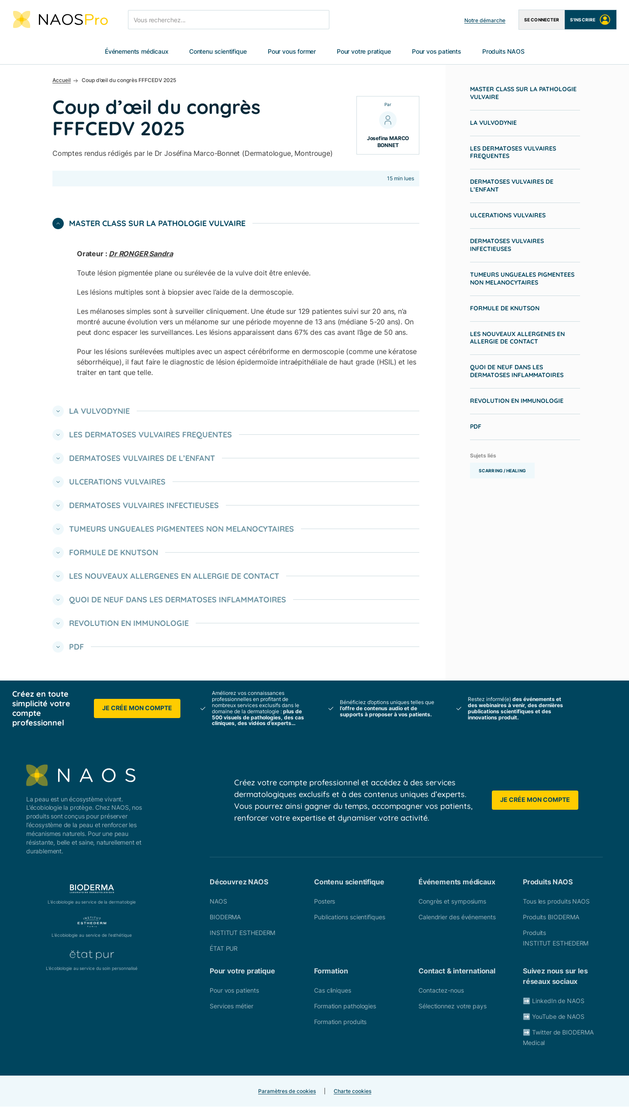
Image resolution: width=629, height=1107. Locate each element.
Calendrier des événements (457, 917)
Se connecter (541, 19)
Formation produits (340, 1022)
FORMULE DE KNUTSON (504, 309)
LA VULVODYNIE (493, 123)
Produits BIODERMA (551, 917)
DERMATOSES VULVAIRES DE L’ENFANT (511, 186)
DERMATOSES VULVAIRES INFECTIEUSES (507, 245)
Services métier (231, 1006)
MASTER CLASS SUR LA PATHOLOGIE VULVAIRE (523, 93)
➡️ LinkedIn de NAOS (553, 1001)
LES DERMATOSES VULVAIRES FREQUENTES (513, 153)
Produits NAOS (503, 51)
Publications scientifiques (349, 917)
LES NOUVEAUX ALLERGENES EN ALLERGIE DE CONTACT (517, 338)
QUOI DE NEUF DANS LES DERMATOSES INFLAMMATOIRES (516, 371)
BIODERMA (225, 917)
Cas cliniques (332, 990)
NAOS (218, 901)
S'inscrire (590, 20)
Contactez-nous (441, 990)
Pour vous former (292, 51)
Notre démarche (484, 20)
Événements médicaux (137, 51)
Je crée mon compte (137, 708)
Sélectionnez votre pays (452, 1006)
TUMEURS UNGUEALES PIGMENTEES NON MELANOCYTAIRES (522, 279)
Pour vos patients (436, 51)
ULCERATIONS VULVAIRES (508, 216)
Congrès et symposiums (452, 901)
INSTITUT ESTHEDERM (242, 933)
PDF (475, 427)
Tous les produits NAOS (556, 901)
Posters (324, 901)
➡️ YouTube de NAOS (553, 1017)
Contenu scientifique (217, 51)
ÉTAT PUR (224, 948)
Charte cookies (352, 1091)
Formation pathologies (345, 1006)
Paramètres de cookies (287, 1091)
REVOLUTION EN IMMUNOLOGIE (516, 401)
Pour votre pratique (364, 51)
